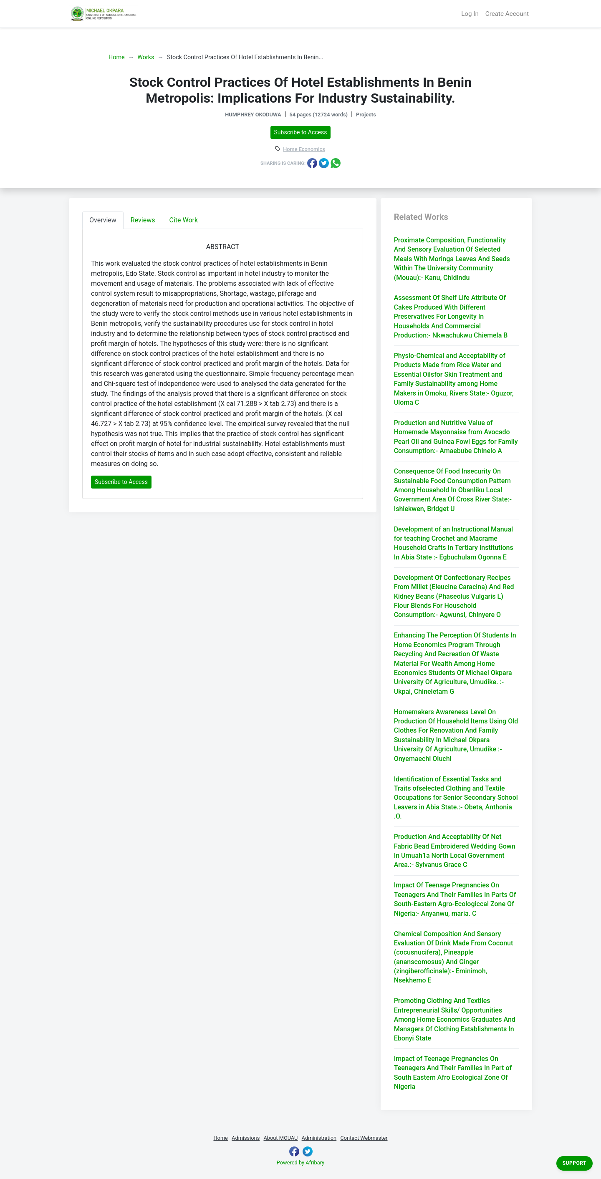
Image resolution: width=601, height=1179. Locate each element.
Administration (319, 1138)
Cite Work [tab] (183, 220)
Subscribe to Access (300, 132)
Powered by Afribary (300, 1162)
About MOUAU (280, 1138)
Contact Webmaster (363, 1138)
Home (117, 57)
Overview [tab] (102, 220)
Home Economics (304, 149)
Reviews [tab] (143, 220)
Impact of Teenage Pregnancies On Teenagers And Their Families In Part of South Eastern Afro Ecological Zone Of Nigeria (453, 1073)
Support (574, 1163)
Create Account (507, 14)
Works (145, 57)
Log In (470, 14)
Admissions (246, 1138)
